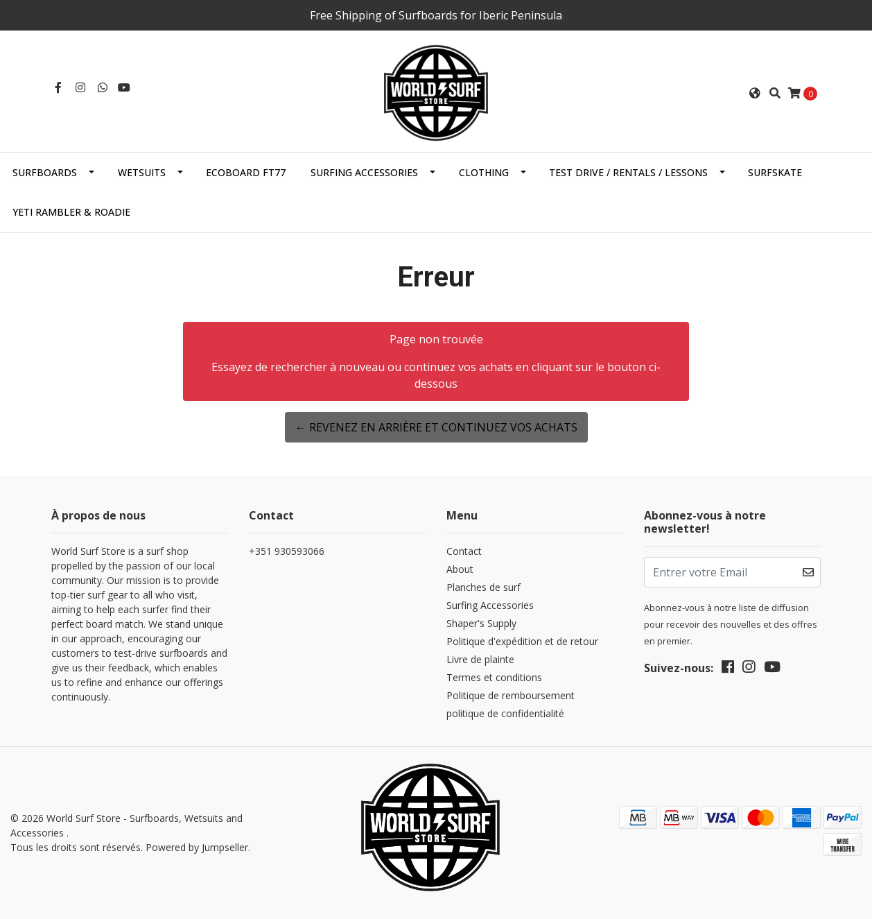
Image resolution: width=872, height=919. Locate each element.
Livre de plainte (480, 659)
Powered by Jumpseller (197, 847)
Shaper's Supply (481, 623)
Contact (464, 551)
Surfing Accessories (364, 172)
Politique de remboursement (510, 695)
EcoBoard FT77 (246, 172)
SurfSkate (775, 172)
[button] (755, 93)
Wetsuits (142, 172)
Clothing (484, 172)
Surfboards (44, 172)
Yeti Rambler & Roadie (71, 211)
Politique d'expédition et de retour (522, 641)
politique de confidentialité (505, 713)
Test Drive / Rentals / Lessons (628, 172)
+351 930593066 (286, 551)
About (459, 569)
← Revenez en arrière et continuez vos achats (436, 427)
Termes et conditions (494, 677)
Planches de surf (483, 587)
